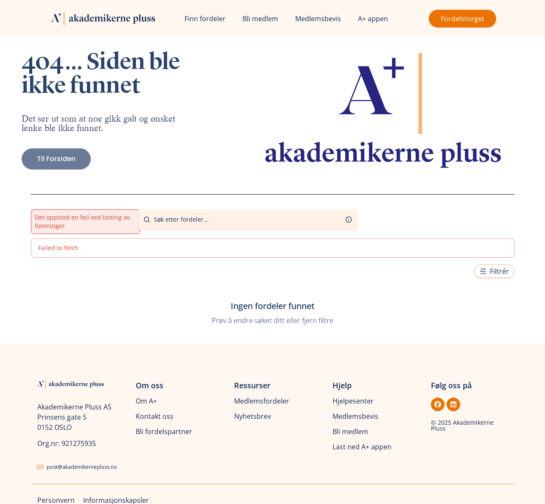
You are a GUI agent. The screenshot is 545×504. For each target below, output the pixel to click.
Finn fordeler (205, 18)
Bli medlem (260, 18)
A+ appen (373, 18)
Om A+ (146, 401)
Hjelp (342, 385)
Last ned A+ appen (362, 446)
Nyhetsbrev (252, 416)
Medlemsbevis (318, 18)
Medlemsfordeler (261, 401)
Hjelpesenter (353, 401)
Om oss (149, 385)
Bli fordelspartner (164, 431)
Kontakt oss (154, 416)
